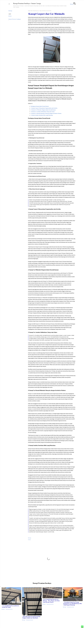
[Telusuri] (73, 4)
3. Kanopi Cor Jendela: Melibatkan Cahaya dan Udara (43, 111)
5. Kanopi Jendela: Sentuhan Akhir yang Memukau (42, 115)
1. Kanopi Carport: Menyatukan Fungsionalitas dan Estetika (44, 108)
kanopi (9, 16)
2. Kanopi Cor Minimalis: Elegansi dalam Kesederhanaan (43, 109)
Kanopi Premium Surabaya (14, 19)
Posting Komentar (9, 609)
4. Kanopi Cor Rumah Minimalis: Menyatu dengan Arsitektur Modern (46, 113)
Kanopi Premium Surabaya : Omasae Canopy (27, 3)
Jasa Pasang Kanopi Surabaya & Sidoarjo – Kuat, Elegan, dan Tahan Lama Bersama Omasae (51, 601)
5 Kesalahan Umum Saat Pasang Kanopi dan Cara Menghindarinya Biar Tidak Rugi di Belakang (72, 603)
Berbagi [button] (10, 10)
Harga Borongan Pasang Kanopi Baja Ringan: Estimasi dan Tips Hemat (31, 617)
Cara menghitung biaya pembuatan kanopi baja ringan (10, 606)
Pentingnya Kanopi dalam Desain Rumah (40, 106)
